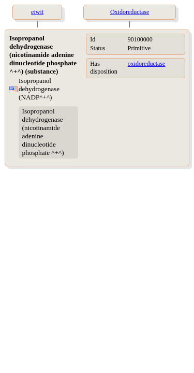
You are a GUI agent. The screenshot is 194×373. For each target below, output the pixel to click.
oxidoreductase (147, 63)
